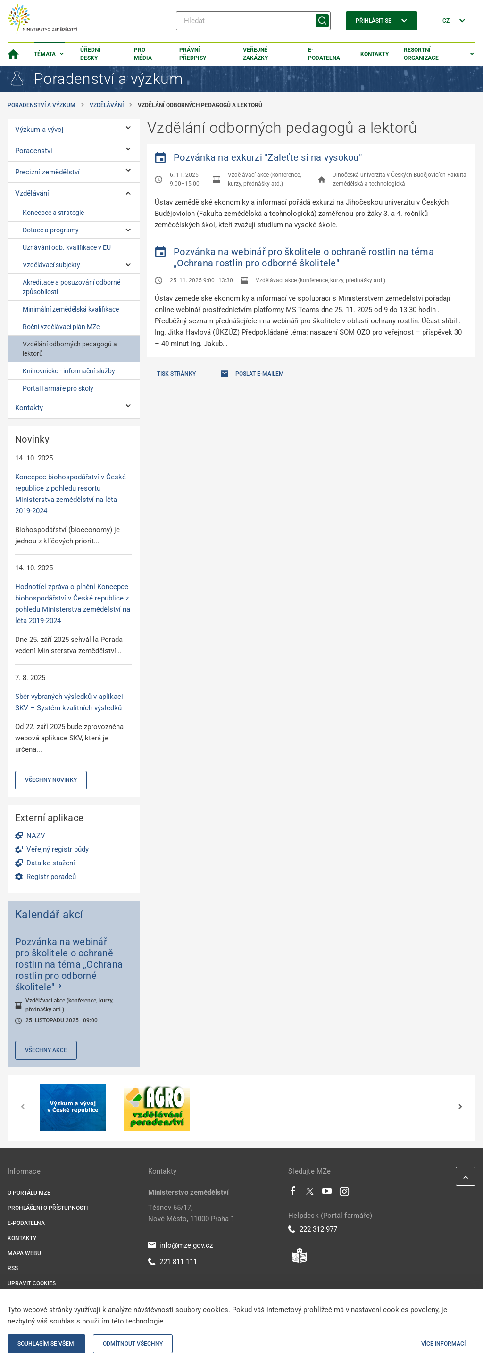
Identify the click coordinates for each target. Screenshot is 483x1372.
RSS (13, 1268)
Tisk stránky (176, 373)
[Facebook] (293, 1193)
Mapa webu (24, 1253)
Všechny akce (46, 1050)
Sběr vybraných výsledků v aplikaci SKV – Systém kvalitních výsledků (69, 702)
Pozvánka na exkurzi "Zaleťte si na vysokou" (268, 157)
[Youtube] (327, 1193)
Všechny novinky (51, 780)
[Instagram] (344, 1193)
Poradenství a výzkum (41, 105)
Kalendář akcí (49, 914)
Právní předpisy (192, 54)
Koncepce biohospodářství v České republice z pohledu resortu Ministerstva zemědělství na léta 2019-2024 (70, 494)
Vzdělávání (107, 105)
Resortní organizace (421, 54)
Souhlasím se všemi (46, 1343)
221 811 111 (172, 1261)
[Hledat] (253, 20)
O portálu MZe (29, 1193)
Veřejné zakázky (255, 54)
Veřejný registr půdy (57, 849)
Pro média (143, 54)
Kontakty (374, 54)
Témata (45, 54)
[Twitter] (310, 1193)
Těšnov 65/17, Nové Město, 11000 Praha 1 (191, 1213)
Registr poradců (51, 876)
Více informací (443, 1343)
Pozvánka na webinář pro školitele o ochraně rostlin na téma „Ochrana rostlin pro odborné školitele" (304, 257)
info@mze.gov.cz (180, 1245)
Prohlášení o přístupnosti (48, 1208)
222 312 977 (312, 1229)
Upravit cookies (32, 1283)
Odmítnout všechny (133, 1343)
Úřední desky (90, 54)
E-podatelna (324, 54)
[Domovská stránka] (13, 54)
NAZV (35, 835)
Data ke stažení (50, 863)
